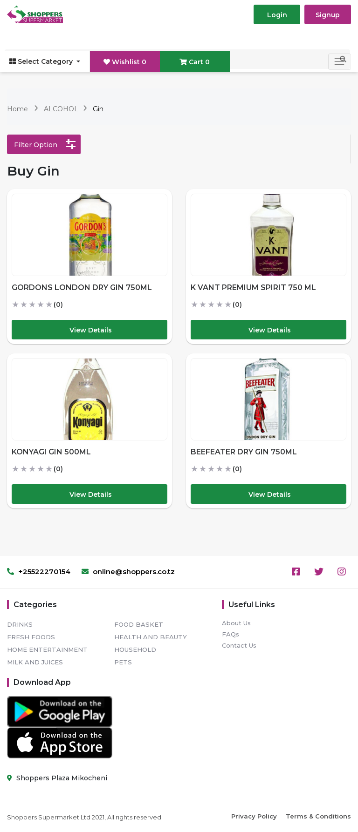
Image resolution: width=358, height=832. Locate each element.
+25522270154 (38, 571)
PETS (123, 662)
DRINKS (20, 624)
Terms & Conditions (318, 816)
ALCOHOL (62, 109)
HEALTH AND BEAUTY (150, 637)
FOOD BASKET (138, 624)
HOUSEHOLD (135, 649)
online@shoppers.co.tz (128, 571)
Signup (328, 15)
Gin (98, 109)
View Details (90, 330)
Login (277, 15)
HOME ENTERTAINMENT (47, 649)
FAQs (230, 634)
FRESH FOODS (31, 637)
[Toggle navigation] (339, 62)
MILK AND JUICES (35, 662)
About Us (236, 623)
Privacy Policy (254, 816)
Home (17, 109)
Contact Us (239, 645)
